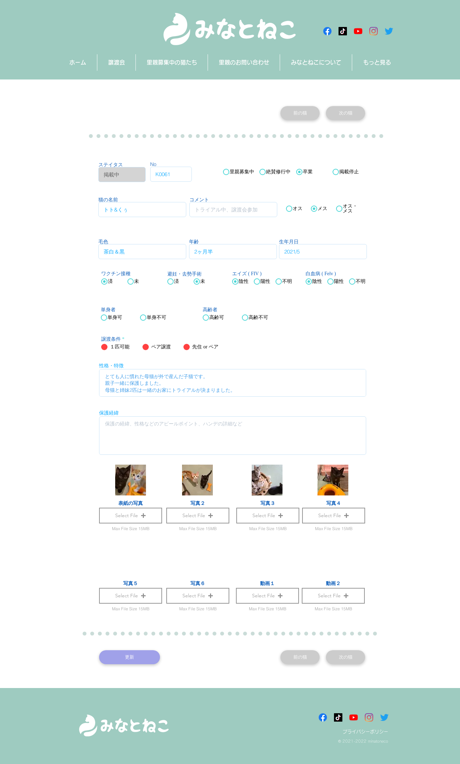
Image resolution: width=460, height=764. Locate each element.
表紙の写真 (130, 503)
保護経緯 (109, 412)
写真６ (197, 583)
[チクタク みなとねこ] (343, 31)
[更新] (129, 657)
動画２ (333, 583)
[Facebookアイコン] (327, 31)
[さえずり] (389, 31)
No (153, 164)
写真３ (267, 503)
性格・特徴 (111, 365)
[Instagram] (373, 31)
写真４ (333, 503)
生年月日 (289, 241)
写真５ (130, 583)
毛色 (103, 241)
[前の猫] (300, 113)
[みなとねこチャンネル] (358, 31)
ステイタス (110, 164)
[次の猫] (345, 113)
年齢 (194, 241)
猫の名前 (108, 199)
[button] (267, 596)
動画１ (267, 583)
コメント (199, 199)
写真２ (197, 503)
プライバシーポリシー (365, 731)
